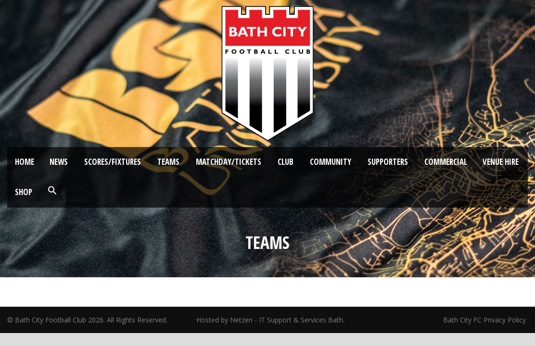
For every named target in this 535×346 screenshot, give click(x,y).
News (59, 161)
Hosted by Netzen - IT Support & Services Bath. (270, 319)
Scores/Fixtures (112, 161)
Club (285, 161)
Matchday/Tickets (228, 161)
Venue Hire (501, 161)
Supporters (388, 161)
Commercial (445, 161)
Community (330, 161)
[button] (52, 190)
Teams (168, 161)
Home (24, 161)
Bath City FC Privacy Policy (485, 319)
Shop (23, 192)
